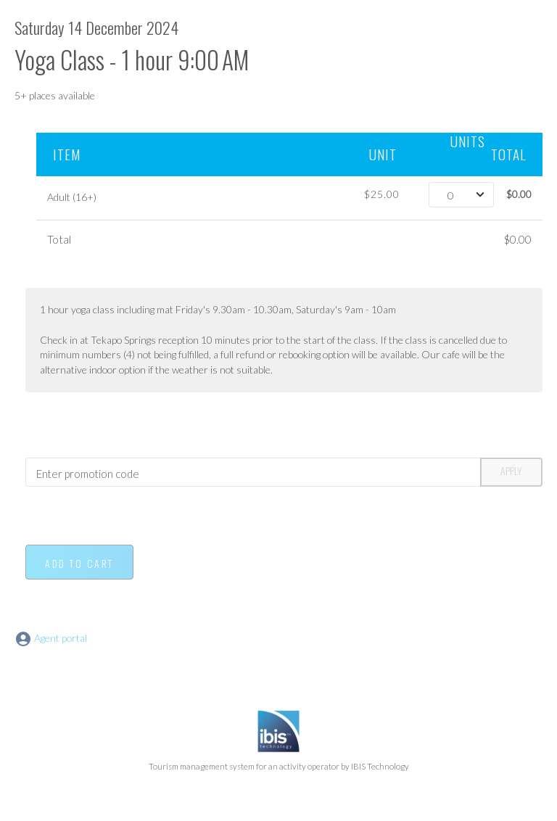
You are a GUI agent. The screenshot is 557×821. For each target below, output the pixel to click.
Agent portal (51, 638)
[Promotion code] (253, 472)
